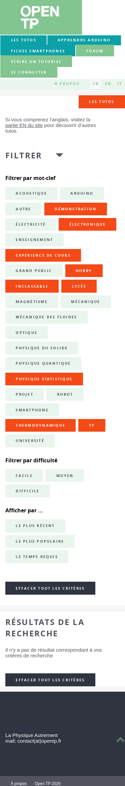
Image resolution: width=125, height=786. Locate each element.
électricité (31, 224)
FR (96, 84)
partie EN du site (24, 125)
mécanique (85, 301)
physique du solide (42, 348)
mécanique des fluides (46, 317)
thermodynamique (40, 425)
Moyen (65, 475)
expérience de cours (43, 255)
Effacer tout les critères (50, 588)
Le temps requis (37, 556)
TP (92, 425)
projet (24, 394)
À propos (67, 84)
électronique (87, 224)
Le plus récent (35, 525)
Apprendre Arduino (84, 40)
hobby (84, 270)
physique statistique (44, 379)
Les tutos (23, 40)
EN (108, 84)
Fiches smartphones (38, 51)
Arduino (81, 193)
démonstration (75, 209)
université (30, 440)
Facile (24, 475)
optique (26, 332)
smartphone (32, 410)
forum (94, 51)
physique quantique (43, 363)
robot (65, 394)
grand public (34, 270)
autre (23, 209)
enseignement (34, 239)
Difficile (27, 491)
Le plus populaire (40, 541)
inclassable (32, 286)
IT (119, 84)
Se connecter (29, 72)
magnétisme (31, 301)
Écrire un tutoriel (36, 61)
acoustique (31, 193)
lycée (79, 286)
